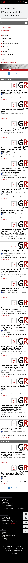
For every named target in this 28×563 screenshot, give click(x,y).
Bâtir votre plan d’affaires (8, 503)
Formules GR (5, 500)
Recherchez (4, 22)
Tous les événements (6, 27)
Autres (3, 59)
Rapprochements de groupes (9, 41)
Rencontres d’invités (6, 38)
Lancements (5, 32)
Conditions (14, 553)
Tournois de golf (5, 57)
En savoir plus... (5, 99)
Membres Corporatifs (7, 505)
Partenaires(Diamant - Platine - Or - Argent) (13, 508)
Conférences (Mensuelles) (8, 49)
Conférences (5, 46)
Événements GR (5, 30)
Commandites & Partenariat (9, 520)
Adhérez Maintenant (7, 518)
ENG (23, 1)
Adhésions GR (5, 499)
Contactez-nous (6, 536)
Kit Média (4, 538)
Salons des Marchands (7, 54)
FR (20, 1)
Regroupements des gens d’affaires (10, 43)
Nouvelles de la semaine (8, 535)
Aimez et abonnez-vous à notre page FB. (13, 546)
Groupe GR (5, 502)
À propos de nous (6, 533)
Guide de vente (6, 517)
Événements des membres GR (8, 62)
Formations (4, 51)
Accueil (2, 6)
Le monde (4, 539)
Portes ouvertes (5, 35)
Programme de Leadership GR (10, 521)
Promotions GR (8, 523)
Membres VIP (5, 506)
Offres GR (4, 532)
